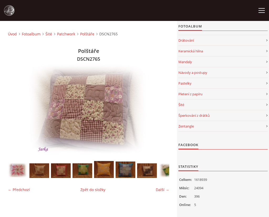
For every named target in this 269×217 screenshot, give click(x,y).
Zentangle (186, 126)
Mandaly (185, 61)
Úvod (12, 33)
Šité (48, 33)
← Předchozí (19, 189)
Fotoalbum (31, 33)
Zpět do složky (92, 189)
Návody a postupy (192, 72)
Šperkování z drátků (194, 115)
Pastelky (185, 83)
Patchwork (66, 33)
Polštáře (87, 33)
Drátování (186, 40)
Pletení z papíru (190, 94)
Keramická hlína (190, 51)
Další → (162, 189)
